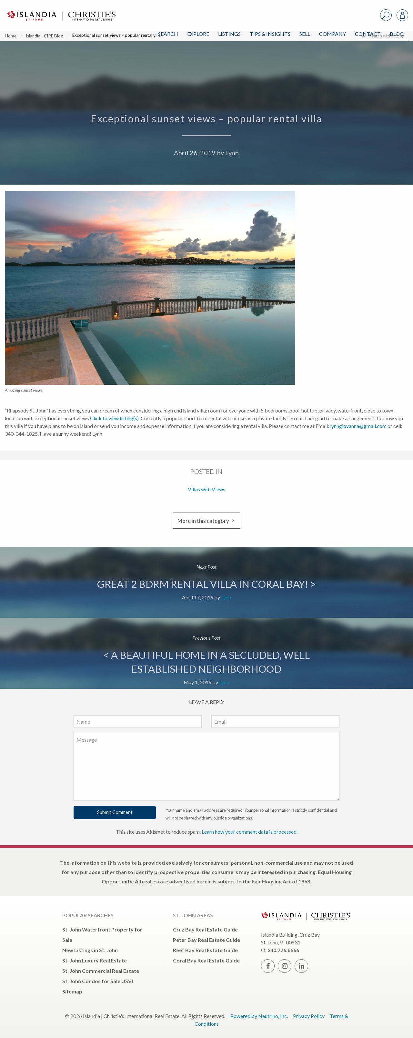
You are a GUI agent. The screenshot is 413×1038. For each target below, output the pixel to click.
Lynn (232, 153)
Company (332, 34)
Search (168, 34)
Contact (368, 34)
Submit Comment (115, 812)
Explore (198, 34)
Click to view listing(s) (114, 418)
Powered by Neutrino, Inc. (259, 1016)
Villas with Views (206, 489)
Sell (304, 34)
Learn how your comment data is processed (249, 832)
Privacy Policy (309, 1016)
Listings (229, 34)
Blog (397, 34)
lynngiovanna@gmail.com (358, 426)
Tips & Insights (270, 34)
